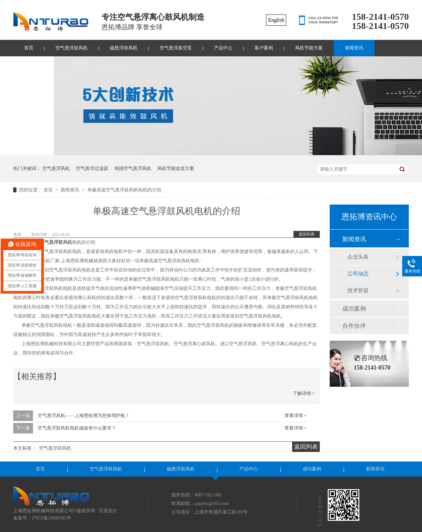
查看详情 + (296, 415)
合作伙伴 (354, 325)
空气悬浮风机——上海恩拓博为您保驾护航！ (84, 415)
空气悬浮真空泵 (176, 47)
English (276, 20)
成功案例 (354, 308)
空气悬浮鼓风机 (71, 47)
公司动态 (358, 273)
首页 (28, 47)
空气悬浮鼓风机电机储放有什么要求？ (77, 428)
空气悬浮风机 (56, 168)
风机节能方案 (309, 47)
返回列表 (307, 234)
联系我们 (33, 64)
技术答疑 (358, 290)
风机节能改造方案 (175, 168)
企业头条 (358, 257)
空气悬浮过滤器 (92, 168)
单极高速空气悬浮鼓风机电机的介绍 (124, 189)
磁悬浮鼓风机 (123, 47)
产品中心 (223, 47)
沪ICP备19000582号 (51, 518)
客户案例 (264, 47)
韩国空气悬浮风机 (132, 168)
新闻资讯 (354, 47)
